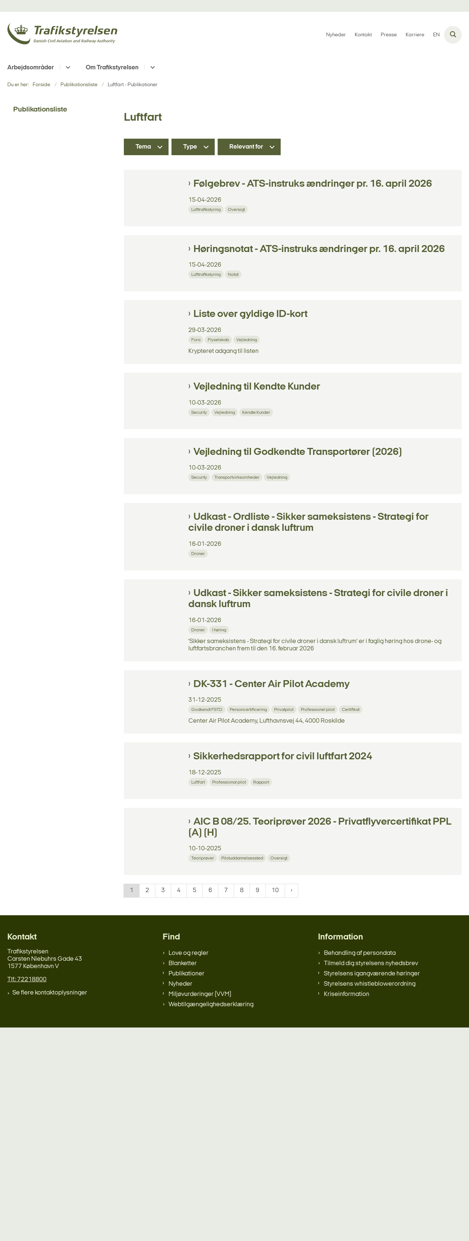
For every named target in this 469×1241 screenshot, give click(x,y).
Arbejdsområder (30, 68)
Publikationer (186, 1187)
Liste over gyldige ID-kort (250, 369)
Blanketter (183, 1177)
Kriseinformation (346, 1208)
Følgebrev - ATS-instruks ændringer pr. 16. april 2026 (312, 184)
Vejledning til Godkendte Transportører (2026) (297, 555)
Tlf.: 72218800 (27, 1193)
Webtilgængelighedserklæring (211, 1218)
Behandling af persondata (360, 1167)
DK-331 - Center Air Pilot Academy (271, 833)
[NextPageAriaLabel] (291, 1105)
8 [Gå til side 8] (242, 1104)
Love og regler (188, 1167)
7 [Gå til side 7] (226, 1104)
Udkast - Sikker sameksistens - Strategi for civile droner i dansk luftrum (318, 746)
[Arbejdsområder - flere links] (67, 67)
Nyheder (180, 1197)
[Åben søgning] (453, 35)
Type (190, 147)
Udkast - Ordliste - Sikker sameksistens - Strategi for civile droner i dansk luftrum (308, 653)
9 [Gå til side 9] (257, 1104)
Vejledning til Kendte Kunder (256, 462)
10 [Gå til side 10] (275, 1104)
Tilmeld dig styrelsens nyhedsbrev (371, 1177)
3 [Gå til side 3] (163, 1104)
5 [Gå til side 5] (194, 1104)
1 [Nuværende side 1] (131, 1104)
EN (436, 35)
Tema (143, 147)
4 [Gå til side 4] (179, 1104)
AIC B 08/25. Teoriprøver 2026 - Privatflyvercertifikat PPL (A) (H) (319, 1024)
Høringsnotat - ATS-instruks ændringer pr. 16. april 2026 (319, 277)
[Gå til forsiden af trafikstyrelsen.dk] (62, 35)
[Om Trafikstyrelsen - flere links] (151, 67)
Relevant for (246, 147)
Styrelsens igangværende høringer (372, 1187)
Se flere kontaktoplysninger (49, 1206)
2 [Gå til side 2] (147, 1104)
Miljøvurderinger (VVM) (200, 1208)
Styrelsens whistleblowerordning (370, 1197)
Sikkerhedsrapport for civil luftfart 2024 (282, 926)
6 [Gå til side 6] (210, 1104)
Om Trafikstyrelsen (112, 68)
